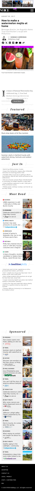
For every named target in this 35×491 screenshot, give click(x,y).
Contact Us (5, 473)
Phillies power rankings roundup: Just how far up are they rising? (17, 187)
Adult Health (8, 400)
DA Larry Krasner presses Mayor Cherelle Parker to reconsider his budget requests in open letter (17, 180)
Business (7, 200)
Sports (6, 410)
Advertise (4, 470)
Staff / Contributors (8, 480)
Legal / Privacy (6, 476)
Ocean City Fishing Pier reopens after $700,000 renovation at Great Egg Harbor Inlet (17, 171)
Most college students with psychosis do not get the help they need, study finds (17, 277)
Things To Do (8, 389)
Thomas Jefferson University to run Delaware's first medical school (16, 289)
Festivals (7, 241)
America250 (8, 231)
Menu (32, 10)
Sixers (6, 252)
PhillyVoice (4, 10)
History (7, 358)
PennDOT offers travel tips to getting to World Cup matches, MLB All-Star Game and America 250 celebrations (17, 176)
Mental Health (9, 220)
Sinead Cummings (19, 37)
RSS (2, 483)
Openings (7, 337)
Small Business (9, 368)
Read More (17, 101)
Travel (6, 348)
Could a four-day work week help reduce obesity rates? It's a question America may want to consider (17, 285)
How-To (17, 47)
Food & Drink (9, 47)
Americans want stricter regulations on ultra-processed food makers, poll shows (16, 270)
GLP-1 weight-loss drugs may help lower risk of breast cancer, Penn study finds (17, 273)
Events (15, 9)
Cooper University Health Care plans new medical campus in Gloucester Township (17, 280)
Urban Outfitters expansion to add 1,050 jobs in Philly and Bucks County (17, 184)
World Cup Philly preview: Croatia (13, 169)
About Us (4, 466)
